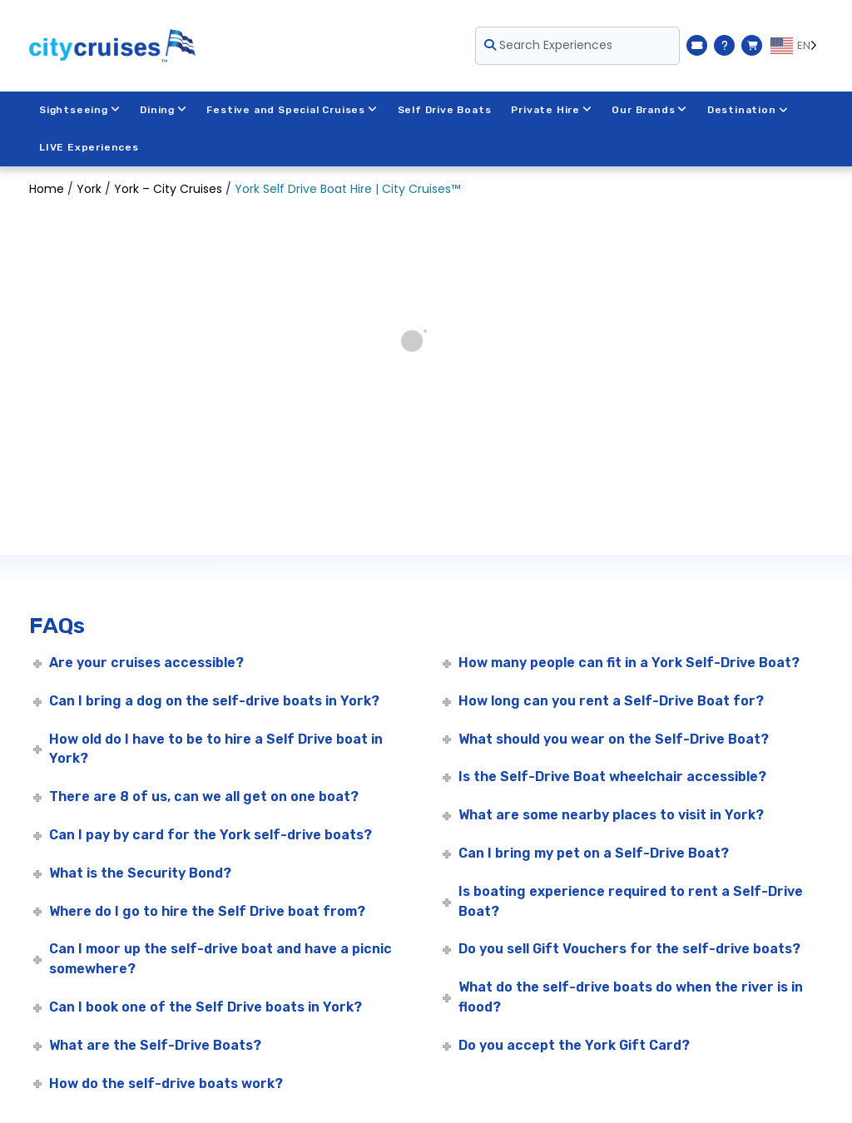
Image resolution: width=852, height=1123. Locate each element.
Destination (749, 110)
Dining (164, 110)
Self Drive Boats (446, 110)
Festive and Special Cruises (292, 110)
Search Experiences (548, 45)
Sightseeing (80, 110)
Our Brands (651, 110)
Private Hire (552, 110)
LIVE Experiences (89, 147)
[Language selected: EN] (796, 46)
